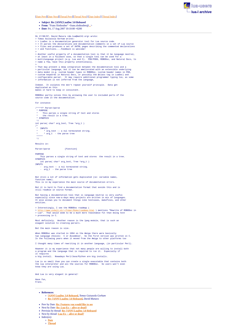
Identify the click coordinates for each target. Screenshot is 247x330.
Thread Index (109, 16)
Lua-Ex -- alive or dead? (71, 314)
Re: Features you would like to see (74, 304)
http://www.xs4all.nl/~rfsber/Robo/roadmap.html (66, 210)
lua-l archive (201, 12)
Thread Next (80, 16)
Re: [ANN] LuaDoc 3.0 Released (65, 298)
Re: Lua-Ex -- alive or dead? (71, 307)
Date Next (53, 16)
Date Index (94, 16)
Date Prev (41, 16)
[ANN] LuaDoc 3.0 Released (63, 295)
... (90, 25)
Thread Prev (66, 16)
